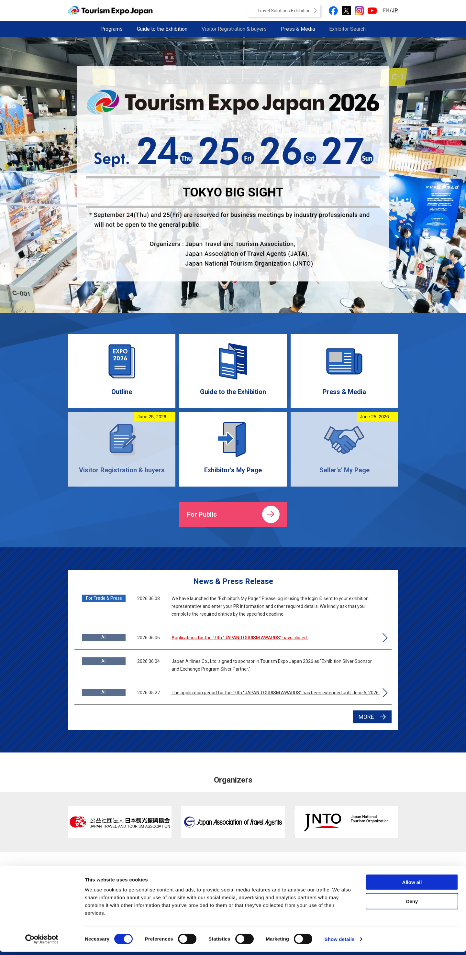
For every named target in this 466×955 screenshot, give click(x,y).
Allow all (412, 885)
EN (386, 10)
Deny (412, 904)
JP (395, 10)
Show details (340, 942)
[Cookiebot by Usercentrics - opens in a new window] (42, 942)
